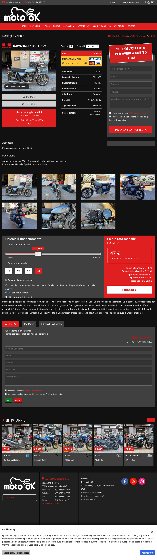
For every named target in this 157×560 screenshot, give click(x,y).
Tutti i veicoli (122, 36)
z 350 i (151, 36)
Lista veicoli (35, 26)
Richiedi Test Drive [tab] (51, 332)
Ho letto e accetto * (130, 113)
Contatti (131, 26)
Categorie (68, 26)
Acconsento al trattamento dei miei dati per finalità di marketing (35, 402)
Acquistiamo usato (102, 26)
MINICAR (56, 26)
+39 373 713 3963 (62, 501)
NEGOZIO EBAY (84, 26)
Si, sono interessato (18, 292)
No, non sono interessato (21, 297)
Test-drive (29, 104)
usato (132, 36)
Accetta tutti (147, 553)
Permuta (29, 97)
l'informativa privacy (137, 113)
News (112, 2)
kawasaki (141, 36)
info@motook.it (13, 2)
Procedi (129, 289)
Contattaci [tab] (11, 332)
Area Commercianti (129, 2)
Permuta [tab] (29, 332)
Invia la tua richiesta (131, 129)
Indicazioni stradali (51, 511)
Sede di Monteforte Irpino (57, 487)
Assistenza (119, 26)
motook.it (11, 505)
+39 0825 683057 (36, 2)
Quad (47, 26)
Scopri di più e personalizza (16, 553)
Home (24, 26)
